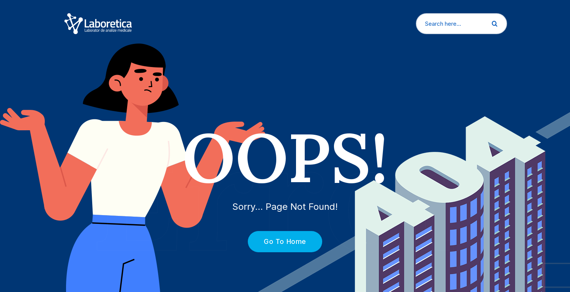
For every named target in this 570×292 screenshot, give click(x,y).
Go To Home (280, 241)
